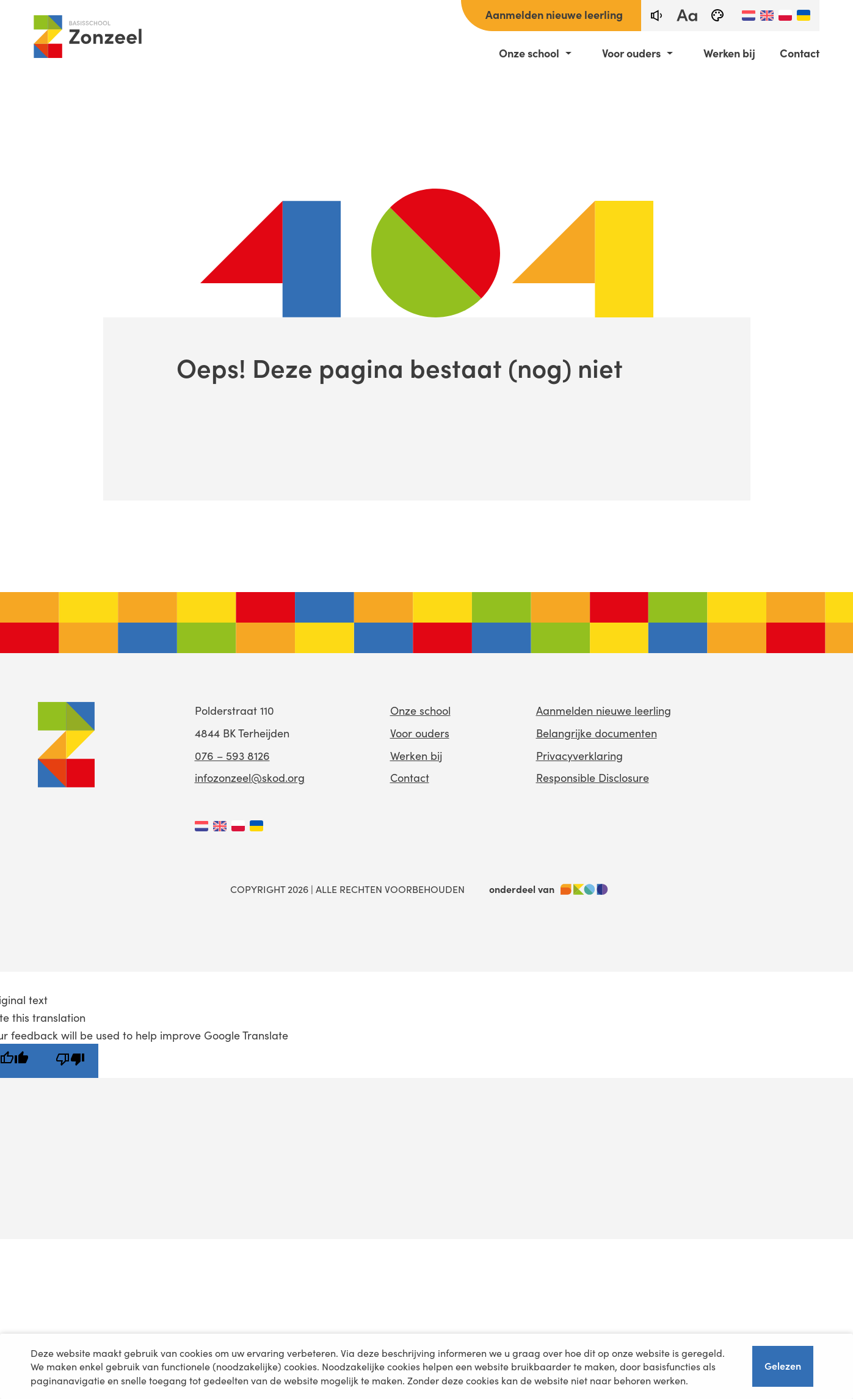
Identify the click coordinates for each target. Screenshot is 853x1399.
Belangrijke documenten (596, 732)
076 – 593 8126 (232, 755)
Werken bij (729, 53)
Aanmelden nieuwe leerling (554, 14)
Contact (799, 53)
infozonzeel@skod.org (250, 777)
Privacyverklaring (579, 755)
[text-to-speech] (656, 15)
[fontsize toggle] (687, 15)
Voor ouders (631, 53)
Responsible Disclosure (592, 777)
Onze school (529, 53)
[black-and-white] (717, 15)
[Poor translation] (70, 1061)
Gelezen (782, 1365)
